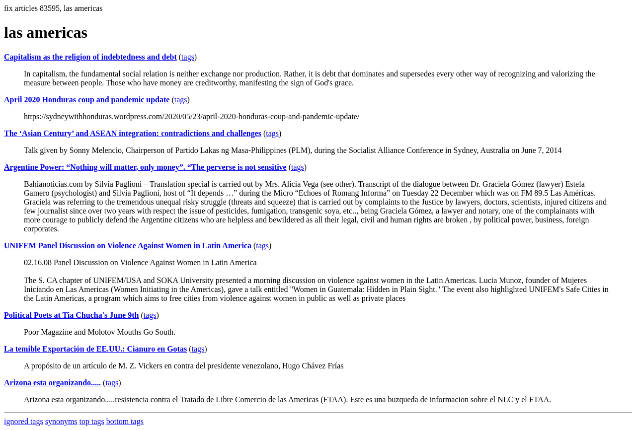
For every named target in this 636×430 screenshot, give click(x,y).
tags (187, 57)
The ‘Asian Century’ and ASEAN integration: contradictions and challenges (132, 133)
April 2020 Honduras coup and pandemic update (86, 99)
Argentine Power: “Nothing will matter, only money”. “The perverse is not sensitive (145, 167)
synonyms (61, 421)
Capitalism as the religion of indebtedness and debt (90, 57)
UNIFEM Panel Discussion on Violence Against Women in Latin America (127, 245)
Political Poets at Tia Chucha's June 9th (71, 315)
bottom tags (125, 421)
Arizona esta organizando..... (52, 382)
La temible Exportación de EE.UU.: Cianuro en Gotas (95, 349)
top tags (92, 421)
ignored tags (23, 421)
